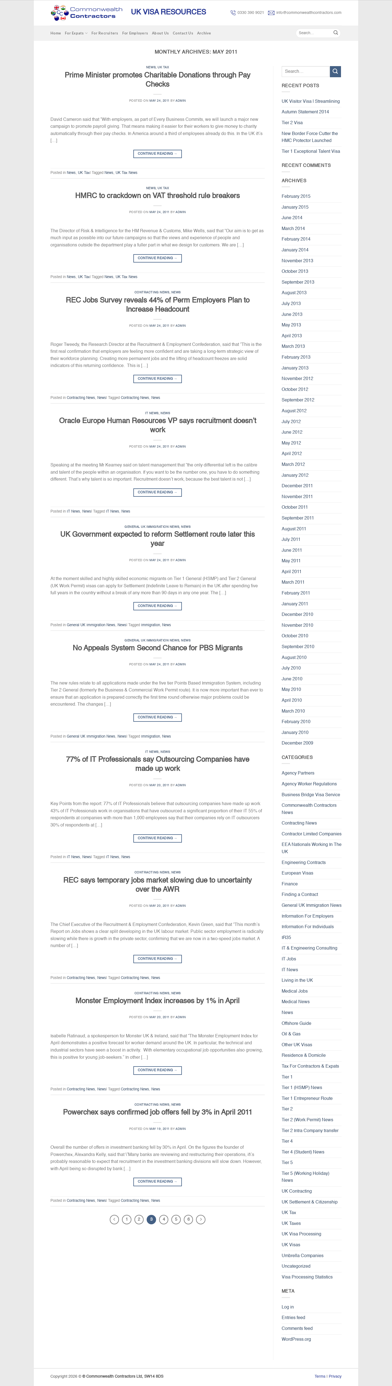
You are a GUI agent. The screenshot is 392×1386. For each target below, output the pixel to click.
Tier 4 (287, 1141)
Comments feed (297, 1329)
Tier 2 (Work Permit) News (307, 1120)
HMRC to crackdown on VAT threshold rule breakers (157, 196)
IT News (152, 413)
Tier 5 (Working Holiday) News (305, 1177)
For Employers (135, 33)
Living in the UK (297, 980)
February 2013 (296, 357)
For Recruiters (104, 33)
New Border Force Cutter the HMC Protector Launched (310, 137)
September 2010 (298, 647)
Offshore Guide (296, 1024)
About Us (160, 33)
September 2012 (298, 400)
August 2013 (294, 293)
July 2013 (291, 304)
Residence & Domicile (304, 1055)
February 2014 (296, 239)
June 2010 (292, 679)
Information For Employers (308, 916)
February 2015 (296, 196)
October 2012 (295, 390)
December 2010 (297, 615)
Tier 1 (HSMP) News (302, 1088)
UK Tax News (127, 173)
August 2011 (294, 529)
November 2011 (297, 497)
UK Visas (291, 1245)
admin (180, 101)
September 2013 (298, 282)
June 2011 (292, 550)
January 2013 (295, 368)
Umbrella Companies (303, 1256)
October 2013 (295, 271)
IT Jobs (289, 959)
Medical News (296, 1002)
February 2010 (296, 722)
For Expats (76, 33)
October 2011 (295, 507)
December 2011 (297, 486)
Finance (290, 884)
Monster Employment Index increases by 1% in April (157, 1001)
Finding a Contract (300, 895)
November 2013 (297, 261)
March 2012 (293, 465)
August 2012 (294, 411)
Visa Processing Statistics (307, 1277)
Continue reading (157, 154)
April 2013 (292, 336)
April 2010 (292, 700)
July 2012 (291, 422)
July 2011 (291, 540)
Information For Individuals (308, 927)
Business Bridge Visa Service (311, 795)
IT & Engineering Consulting (309, 948)
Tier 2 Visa (292, 123)
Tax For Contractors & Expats (310, 1066)
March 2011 (293, 582)
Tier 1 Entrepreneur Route (307, 1099)
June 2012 (292, 432)
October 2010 (295, 636)
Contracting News (151, 292)
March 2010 (293, 711)
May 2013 (291, 325)
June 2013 (292, 315)
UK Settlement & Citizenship (310, 1202)
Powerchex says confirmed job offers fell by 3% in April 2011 (157, 1112)
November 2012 (297, 379)
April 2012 (292, 454)
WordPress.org (296, 1339)
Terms (320, 1376)
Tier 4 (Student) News (303, 1152)
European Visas (297, 873)
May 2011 (291, 561)
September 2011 (298, 518)
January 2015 (295, 207)
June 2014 (292, 218)
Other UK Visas (297, 1045)
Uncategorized (296, 1266)
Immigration (150, 625)
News (151, 67)
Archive (204, 33)
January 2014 (295, 250)
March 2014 (293, 229)
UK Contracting (297, 1191)
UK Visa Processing (301, 1234)
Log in (288, 1307)
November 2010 (297, 625)
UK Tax (163, 67)
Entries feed (293, 1318)
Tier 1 (287, 1077)
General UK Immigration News (151, 527)
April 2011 (292, 572)
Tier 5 (287, 1163)
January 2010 (295, 733)
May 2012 (291, 443)
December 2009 (297, 743)
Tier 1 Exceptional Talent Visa (311, 151)
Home (55, 33)
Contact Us (183, 33)
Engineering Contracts (304, 863)
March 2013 (293, 346)
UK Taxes (291, 1224)
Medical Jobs (295, 991)
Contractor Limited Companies (312, 834)
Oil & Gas (291, 1034)
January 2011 (295, 604)
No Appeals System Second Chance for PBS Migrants (158, 648)
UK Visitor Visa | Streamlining (311, 101)
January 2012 (295, 475)
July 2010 (291, 668)
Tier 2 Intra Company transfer (310, 1131)
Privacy (335, 1376)
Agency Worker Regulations (309, 784)
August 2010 (294, 658)
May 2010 (291, 690)
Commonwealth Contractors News (309, 809)
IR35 (286, 938)
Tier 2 (287, 1109)
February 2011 (296, 593)
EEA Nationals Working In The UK (312, 848)
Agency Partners (298, 773)
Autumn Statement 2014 (305, 112)
